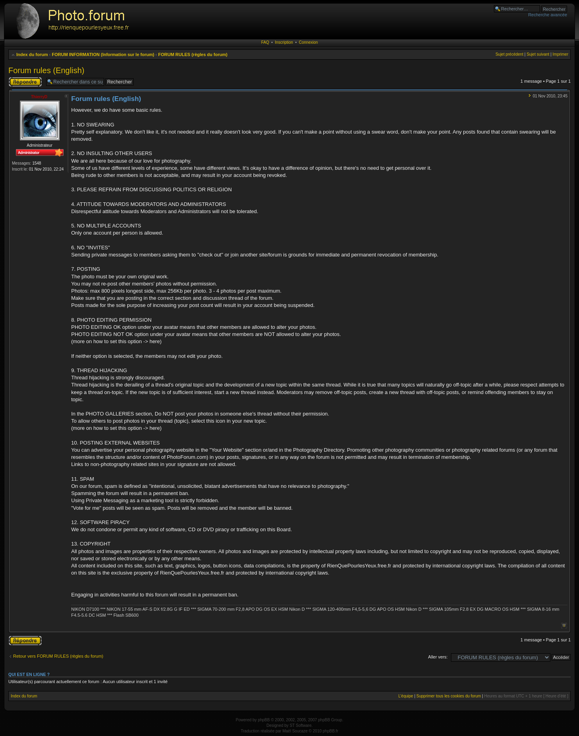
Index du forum (32, 54)
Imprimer (560, 54)
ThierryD (39, 97)
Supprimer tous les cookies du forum (448, 696)
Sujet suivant (538, 54)
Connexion (308, 42)
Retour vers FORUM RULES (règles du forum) (58, 656)
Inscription (284, 42)
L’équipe (405, 696)
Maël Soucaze (294, 731)
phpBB (264, 720)
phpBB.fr (330, 731)
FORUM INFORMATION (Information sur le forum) (103, 54)
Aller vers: (438, 656)
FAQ (265, 42)
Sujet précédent (509, 54)
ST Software (300, 725)
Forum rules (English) (46, 70)
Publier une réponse (25, 82)
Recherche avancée (547, 14)
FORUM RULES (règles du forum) (192, 54)
